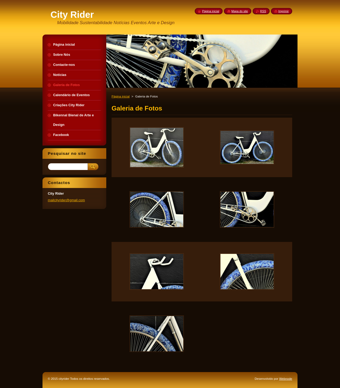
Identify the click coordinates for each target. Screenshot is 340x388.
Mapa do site (239, 11)
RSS (263, 11)
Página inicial (121, 96)
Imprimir (283, 11)
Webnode (285, 378)
